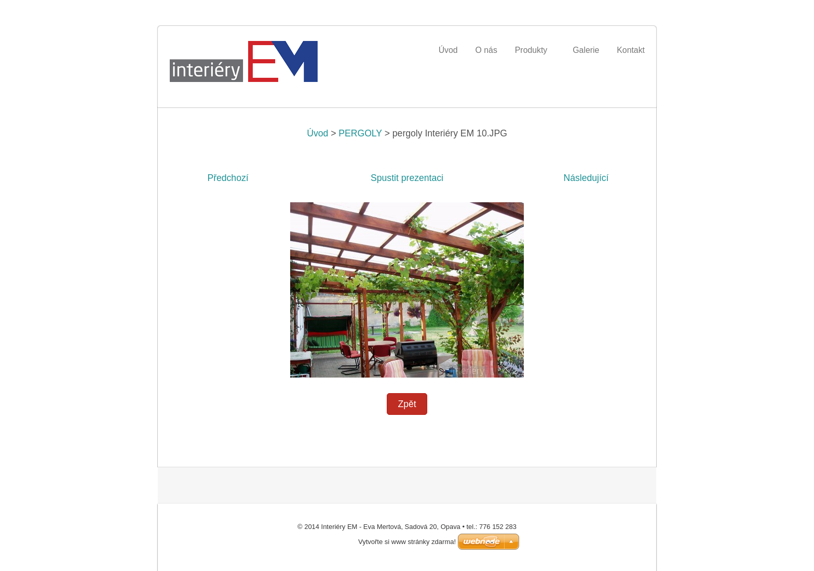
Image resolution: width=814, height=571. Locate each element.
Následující (585, 178)
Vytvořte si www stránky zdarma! (407, 542)
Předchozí (227, 178)
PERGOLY (360, 133)
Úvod (317, 133)
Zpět (407, 404)
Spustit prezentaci (407, 178)
